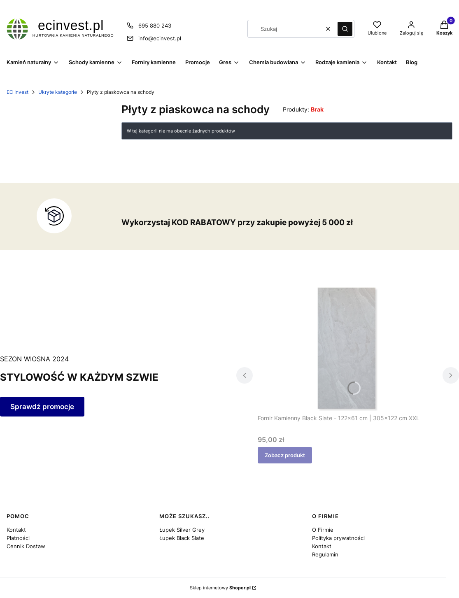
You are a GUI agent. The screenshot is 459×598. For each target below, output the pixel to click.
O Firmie (322, 529)
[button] (345, 29)
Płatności (18, 538)
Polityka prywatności (338, 538)
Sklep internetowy (220, 588)
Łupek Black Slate (181, 538)
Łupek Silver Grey (182, 529)
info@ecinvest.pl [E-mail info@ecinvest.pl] (159, 38)
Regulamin (325, 554)
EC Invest (17, 92)
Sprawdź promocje (42, 407)
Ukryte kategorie (57, 92)
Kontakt (16, 529)
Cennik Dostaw (26, 546)
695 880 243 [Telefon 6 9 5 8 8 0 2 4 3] (154, 25)
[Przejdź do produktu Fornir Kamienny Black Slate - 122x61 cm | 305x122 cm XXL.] (348, 349)
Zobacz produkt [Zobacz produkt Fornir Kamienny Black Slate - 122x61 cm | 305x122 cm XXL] (285, 455)
